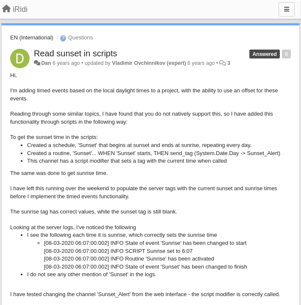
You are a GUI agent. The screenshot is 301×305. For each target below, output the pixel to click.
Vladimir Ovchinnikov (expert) (149, 63)
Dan (46, 63)
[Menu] (287, 9)
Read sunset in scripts (75, 53)
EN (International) (31, 37)
